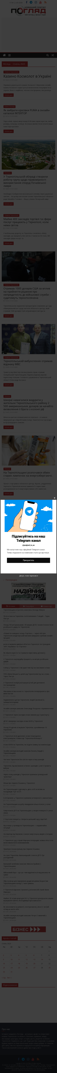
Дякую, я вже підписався (28, 576)
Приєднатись (28, 560)
